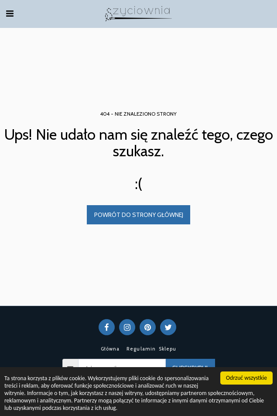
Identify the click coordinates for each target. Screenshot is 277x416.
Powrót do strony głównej (138, 215)
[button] (9, 13)
